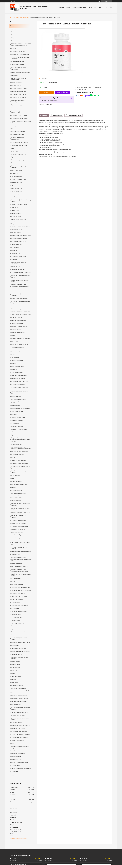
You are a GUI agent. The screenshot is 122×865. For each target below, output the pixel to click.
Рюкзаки (13, 679)
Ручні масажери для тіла (18, 332)
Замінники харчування (17, 64)
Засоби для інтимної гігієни (19, 204)
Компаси (13, 363)
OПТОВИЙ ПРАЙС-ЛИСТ (79, 7)
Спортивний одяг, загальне (19, 731)
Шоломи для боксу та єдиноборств (21, 338)
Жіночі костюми (15, 765)
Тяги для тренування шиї (18, 417)
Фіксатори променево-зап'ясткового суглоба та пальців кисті (20, 542)
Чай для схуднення (16, 191)
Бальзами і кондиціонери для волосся (19, 657)
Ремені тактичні (15, 661)
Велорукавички (15, 405)
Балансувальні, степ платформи (20, 408)
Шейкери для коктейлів (18, 131)
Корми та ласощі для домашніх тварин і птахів (20, 747)
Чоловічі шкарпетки (16, 654)
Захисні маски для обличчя (18, 538)
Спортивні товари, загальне (19, 115)
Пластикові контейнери (18, 378)
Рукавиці (13, 487)
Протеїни (14, 40)
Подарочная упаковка (17, 685)
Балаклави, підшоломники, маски (20, 642)
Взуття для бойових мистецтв (19, 762)
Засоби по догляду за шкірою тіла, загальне (20, 166)
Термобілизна (15, 357)
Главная (61, 7)
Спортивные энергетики (18, 51)
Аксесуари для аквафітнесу (19, 375)
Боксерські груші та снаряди (19, 88)
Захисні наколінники (17, 323)
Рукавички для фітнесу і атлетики (20, 72)
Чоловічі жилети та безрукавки (20, 695)
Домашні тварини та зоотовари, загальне (20, 718)
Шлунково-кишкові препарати (19, 298)
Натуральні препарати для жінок (20, 512)
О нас (95, 7)
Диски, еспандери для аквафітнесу (21, 314)
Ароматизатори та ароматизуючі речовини (20, 467)
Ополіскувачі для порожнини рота (21, 551)
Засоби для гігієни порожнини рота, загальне (21, 574)
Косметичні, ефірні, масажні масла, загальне (21, 200)
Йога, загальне (15, 475)
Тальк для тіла (15, 253)
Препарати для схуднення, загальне (18, 516)
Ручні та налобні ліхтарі (17, 366)
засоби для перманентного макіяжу (21, 768)
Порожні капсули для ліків (18, 632)
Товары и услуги (17, 17)
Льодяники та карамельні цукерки (20, 272)
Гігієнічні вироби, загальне (18, 535)
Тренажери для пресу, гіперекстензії (17, 348)
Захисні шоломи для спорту (19, 596)
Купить (46, 92)
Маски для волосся (16, 722)
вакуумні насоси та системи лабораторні (19, 262)
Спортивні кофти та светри (19, 238)
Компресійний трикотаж (18, 529)
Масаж (13, 354)
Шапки (13, 457)
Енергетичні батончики (17, 134)
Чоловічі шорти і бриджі (18, 593)
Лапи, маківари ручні (17, 411)
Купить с (62, 92)
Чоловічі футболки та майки (19, 145)
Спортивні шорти (16, 306)
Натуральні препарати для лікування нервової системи (19, 494)
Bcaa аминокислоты (17, 35)
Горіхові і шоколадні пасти (18, 241)
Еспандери (14, 173)
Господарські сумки (16, 317)
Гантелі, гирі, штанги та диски (19, 344)
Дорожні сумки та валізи (18, 715)
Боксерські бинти (16, 85)
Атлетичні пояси (16, 213)
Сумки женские (15, 667)
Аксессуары (14, 682)
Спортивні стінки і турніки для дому (19, 388)
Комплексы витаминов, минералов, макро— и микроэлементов (21, 44)
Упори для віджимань (17, 224)
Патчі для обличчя (16, 170)
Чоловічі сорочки (16, 614)
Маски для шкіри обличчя (18, 154)
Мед (12, 743)
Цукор (13, 581)
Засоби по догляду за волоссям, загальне (20, 281)
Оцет (12, 291)
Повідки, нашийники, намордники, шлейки (20, 708)
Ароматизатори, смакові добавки (20, 587)
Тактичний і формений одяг (19, 611)
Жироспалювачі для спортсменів (20, 38)
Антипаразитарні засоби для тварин (19, 638)
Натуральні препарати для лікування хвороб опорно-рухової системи (20, 439)
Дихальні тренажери (17, 532)
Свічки (13, 335)
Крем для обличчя (16, 188)
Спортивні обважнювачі (18, 384)
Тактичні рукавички (16, 176)
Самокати (14, 369)
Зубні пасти (14, 207)
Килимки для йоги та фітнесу (19, 326)
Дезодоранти (15, 210)
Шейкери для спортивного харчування (18, 68)
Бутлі (12, 148)
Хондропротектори (16, 229)
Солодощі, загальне (17, 420)
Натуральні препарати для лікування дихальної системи (19, 570)
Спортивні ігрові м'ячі (17, 490)
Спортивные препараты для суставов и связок (19, 111)
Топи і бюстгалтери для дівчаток (20, 311)
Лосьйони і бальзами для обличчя (20, 226)
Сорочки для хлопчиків (17, 623)
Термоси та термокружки (18, 179)
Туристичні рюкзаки (17, 372)
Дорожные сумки (16, 676)
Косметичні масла (16, 759)
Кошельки (14, 670)
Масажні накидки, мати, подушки (20, 651)
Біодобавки (26, 17)
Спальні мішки (15, 423)
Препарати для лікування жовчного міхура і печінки (21, 302)
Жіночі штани (15, 692)
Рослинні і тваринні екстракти (19, 451)
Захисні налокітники (17, 360)
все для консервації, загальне (19, 566)
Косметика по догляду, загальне (20, 160)
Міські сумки (14, 432)
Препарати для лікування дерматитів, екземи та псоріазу (20, 689)
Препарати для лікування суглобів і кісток (21, 276)
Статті (90, 7)
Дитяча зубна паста (16, 244)
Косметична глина (16, 481)
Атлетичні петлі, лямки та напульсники (18, 78)
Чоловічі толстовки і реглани (19, 737)
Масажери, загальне (17, 426)
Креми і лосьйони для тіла (18, 97)
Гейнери (13, 48)
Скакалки (14, 259)
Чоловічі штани (15, 602)
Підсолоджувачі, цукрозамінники (20, 105)
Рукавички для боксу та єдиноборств (17, 101)
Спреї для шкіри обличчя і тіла (19, 142)
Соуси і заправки (16, 500)
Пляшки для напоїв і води (18, 91)
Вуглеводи (14, 75)
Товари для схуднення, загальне (20, 734)
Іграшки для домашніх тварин (19, 698)
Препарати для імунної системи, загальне (20, 509)
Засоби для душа (16, 197)
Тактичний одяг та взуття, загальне (21, 590)
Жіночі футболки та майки (18, 256)
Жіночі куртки (15, 608)
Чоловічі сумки (15, 626)
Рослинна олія (15, 247)
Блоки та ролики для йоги (18, 320)
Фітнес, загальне (16, 126)
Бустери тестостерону (17, 61)
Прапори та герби (16, 329)
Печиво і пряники (16, 266)
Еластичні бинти (16, 216)
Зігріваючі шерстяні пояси (18, 648)
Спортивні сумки (16, 194)
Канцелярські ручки (16, 563)
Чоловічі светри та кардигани (19, 605)
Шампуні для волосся (17, 129)
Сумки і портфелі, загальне (19, 629)
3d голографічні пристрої (18, 269)
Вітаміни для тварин (17, 444)
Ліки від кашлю (15, 554)
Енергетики (14, 151)
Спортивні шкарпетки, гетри (19, 701)
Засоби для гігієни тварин (18, 523)
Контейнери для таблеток (18, 94)
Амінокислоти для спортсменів (20, 54)
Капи (12, 478)
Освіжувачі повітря (16, 497)
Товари (12, 25)
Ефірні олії (14, 250)
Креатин (13, 29)
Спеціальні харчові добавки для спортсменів (20, 57)
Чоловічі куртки (15, 620)
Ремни (13, 673)
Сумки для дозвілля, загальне (19, 463)
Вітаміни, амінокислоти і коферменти (18, 138)
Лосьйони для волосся (17, 750)
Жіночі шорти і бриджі (17, 308)
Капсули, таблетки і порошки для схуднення (20, 504)
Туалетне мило (15, 435)
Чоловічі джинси (16, 756)
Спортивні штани (16, 635)
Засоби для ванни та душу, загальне (18, 471)
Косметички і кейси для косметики (21, 235)
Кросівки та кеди (16, 232)
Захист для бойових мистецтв (19, 352)
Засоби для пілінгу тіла (17, 740)
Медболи (14, 414)
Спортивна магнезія (17, 108)
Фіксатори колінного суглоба (19, 526)
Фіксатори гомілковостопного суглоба (19, 547)
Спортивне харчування (17, 454)
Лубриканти (14, 771)
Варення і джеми (16, 396)
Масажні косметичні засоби (19, 484)
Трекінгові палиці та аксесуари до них (20, 392)
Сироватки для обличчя (18, 728)
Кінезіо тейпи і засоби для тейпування (18, 220)
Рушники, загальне (16, 182)
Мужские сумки (15, 664)
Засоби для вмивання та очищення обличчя (21, 122)
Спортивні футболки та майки (19, 118)
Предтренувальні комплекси (19, 32)
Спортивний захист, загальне (19, 381)
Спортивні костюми (16, 617)
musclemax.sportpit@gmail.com (18, 838)
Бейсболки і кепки (16, 82)
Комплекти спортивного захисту (20, 725)
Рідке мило (14, 157)
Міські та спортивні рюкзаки (19, 429)
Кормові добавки (16, 704)
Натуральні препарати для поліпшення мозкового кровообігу (20, 447)
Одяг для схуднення (17, 599)
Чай (12, 185)
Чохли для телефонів (17, 584)
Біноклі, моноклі (15, 341)
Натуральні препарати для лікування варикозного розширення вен (21, 559)
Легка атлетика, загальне (18, 460)
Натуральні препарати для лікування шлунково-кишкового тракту (20, 286)
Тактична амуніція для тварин (19, 712)
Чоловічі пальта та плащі (18, 753)
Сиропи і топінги (16, 578)
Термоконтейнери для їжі (18, 520)
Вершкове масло (16, 645)
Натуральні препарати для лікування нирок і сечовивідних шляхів (20, 401)
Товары (68, 7)
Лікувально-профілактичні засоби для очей (20, 294)
